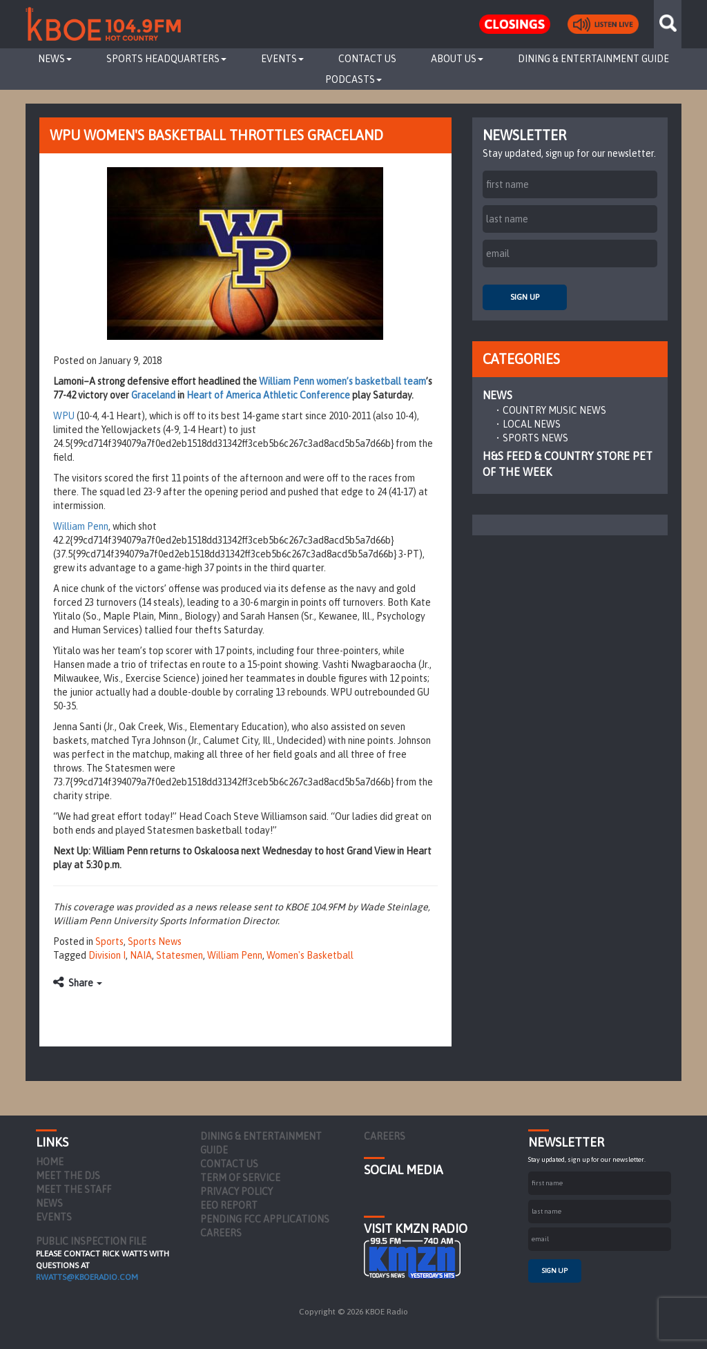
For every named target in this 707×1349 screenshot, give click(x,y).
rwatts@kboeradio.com (87, 1277)
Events (282, 58)
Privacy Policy (236, 1191)
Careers (221, 1232)
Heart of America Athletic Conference (269, 395)
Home (50, 1161)
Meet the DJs (68, 1175)
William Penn (80, 526)
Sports (109, 941)
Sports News (155, 941)
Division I (107, 955)
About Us (457, 58)
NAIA (141, 955)
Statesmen (179, 955)
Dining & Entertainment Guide (593, 58)
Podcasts (353, 79)
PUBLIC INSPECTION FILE (91, 1241)
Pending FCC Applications (264, 1219)
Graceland (153, 395)
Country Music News (554, 410)
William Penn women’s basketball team (342, 381)
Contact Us (367, 58)
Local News (532, 424)
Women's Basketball (310, 955)
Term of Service (240, 1177)
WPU (64, 415)
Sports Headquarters (166, 58)
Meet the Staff (73, 1189)
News (55, 58)
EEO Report (229, 1205)
